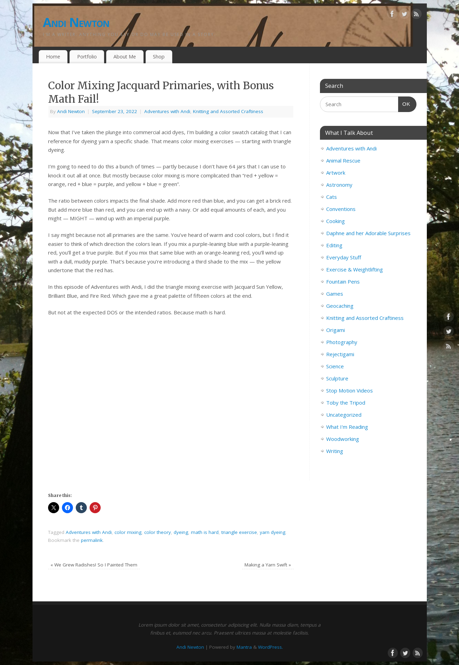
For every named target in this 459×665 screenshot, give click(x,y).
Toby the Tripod (345, 402)
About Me (124, 56)
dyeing (181, 532)
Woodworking (342, 438)
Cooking (335, 221)
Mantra (244, 647)
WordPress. (270, 647)
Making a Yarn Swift (268, 565)
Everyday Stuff (343, 257)
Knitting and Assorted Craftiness (228, 111)
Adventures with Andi (167, 111)
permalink (92, 540)
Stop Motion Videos (349, 390)
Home (53, 56)
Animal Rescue (343, 160)
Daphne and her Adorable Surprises (368, 233)
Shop (159, 56)
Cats (331, 196)
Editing (334, 245)
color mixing (127, 532)
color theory (157, 532)
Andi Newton (76, 22)
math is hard (205, 532)
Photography (341, 342)
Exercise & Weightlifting (354, 269)
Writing (334, 450)
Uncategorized (343, 414)
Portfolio (87, 56)
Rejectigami (340, 354)
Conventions (341, 208)
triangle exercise (239, 532)
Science (335, 366)
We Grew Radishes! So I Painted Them (94, 565)
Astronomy (339, 184)
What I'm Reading (347, 426)
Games (334, 293)
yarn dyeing (272, 532)
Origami (335, 329)
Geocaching (340, 305)
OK (404, 103)
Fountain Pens (343, 281)
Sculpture (337, 378)
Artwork (335, 172)
